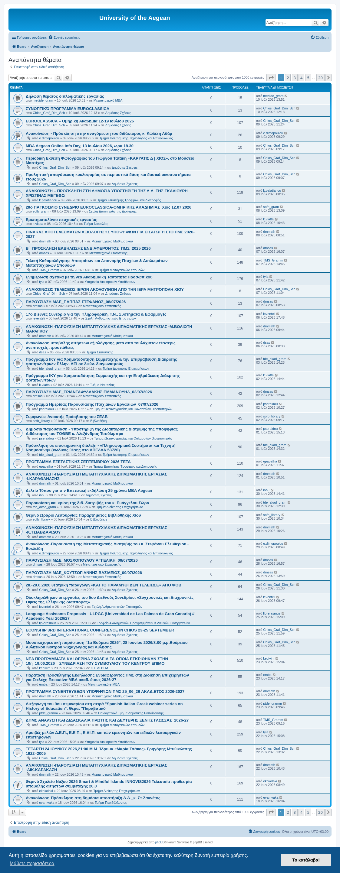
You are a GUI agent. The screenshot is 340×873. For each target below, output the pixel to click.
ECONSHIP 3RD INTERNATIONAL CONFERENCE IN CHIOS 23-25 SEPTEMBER (100, 630)
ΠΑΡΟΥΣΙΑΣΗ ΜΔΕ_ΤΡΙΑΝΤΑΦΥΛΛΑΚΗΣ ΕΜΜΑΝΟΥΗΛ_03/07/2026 (89, 392)
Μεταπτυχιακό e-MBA (104, 684)
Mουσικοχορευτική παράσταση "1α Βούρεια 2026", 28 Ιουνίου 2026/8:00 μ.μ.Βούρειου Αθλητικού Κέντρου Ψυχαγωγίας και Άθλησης (106, 644)
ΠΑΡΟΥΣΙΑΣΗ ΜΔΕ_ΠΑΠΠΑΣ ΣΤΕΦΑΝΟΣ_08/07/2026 (76, 302)
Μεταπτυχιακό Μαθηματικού (112, 241)
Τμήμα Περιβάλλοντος (111, 802)
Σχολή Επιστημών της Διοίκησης (112, 211)
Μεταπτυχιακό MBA (108, 100)
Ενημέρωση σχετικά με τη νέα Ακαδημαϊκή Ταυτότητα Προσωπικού (89, 277)
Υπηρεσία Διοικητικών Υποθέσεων (110, 282)
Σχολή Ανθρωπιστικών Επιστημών (110, 318)
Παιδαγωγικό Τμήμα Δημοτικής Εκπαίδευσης (130, 713)
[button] (271, 77)
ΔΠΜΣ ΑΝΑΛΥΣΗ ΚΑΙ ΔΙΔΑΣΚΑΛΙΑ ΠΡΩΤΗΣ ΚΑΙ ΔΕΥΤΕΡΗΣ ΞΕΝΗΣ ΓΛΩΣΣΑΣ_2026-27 (107, 720)
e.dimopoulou (49, 138)
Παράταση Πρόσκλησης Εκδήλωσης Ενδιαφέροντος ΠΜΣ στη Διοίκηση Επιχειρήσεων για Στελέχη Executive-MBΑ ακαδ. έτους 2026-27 (107, 677)
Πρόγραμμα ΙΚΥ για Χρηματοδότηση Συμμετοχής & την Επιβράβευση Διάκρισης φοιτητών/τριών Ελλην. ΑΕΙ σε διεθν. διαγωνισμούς (101, 361)
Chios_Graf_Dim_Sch (49, 113)
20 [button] (320, 77)
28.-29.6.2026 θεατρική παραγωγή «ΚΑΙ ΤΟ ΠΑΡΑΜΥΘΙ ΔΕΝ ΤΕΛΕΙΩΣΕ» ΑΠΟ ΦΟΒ (103, 585)
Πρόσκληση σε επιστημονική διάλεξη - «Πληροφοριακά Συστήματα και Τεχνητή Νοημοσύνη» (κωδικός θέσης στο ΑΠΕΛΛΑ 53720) (101, 447)
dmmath (45, 241)
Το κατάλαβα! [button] (306, 860)
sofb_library (41, 421)
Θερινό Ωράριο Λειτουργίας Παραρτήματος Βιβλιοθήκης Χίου (83, 515)
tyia (41, 282)
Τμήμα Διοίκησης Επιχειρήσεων (126, 368)
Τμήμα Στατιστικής (100, 352)
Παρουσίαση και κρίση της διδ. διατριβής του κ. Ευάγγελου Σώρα (87, 503)
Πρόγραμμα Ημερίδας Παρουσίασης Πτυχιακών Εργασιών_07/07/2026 (92, 404)
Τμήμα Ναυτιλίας (96, 224)
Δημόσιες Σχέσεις (118, 113)
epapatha (46, 466)
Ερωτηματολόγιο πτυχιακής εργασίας (61, 219)
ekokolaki (46, 791)
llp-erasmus (47, 623)
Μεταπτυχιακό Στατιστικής (108, 253)
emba (43, 684)
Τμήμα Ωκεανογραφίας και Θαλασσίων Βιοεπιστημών (133, 409)
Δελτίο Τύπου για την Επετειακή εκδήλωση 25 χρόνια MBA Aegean (89, 490)
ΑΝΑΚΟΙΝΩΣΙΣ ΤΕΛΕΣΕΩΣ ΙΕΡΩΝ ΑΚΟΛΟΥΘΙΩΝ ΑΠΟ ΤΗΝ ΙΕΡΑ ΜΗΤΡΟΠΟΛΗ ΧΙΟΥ (105, 289)
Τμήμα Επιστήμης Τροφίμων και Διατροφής (129, 200)
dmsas (44, 253)
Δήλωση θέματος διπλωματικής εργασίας (65, 96)
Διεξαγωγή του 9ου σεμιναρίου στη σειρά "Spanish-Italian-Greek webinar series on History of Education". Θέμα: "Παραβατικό (104, 706)
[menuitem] (64, 37)
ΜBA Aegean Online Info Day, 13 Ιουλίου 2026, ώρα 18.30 (80, 146)
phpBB (159, 842)
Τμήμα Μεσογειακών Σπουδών (122, 270)
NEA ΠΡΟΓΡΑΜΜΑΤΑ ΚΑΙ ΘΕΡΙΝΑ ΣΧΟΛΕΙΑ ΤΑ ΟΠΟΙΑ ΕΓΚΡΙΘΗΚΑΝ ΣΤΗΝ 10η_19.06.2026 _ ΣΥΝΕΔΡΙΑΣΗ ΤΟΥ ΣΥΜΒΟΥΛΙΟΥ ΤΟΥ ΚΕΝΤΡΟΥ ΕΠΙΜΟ (97, 661)
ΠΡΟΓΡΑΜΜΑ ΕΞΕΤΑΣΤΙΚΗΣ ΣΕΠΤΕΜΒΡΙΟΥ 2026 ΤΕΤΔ (78, 461)
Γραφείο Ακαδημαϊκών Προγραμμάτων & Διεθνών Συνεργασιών (143, 623)
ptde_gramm (48, 713)
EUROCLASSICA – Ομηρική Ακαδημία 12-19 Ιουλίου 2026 (80, 121)
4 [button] (301, 77)
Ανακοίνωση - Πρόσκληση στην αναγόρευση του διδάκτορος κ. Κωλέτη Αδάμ (99, 133)
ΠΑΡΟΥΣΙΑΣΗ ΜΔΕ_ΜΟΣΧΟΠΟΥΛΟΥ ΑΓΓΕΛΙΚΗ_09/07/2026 (82, 560)
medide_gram (43, 100)
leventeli (39, 318)
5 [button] (308, 77)
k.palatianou (48, 200)
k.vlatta (38, 224)
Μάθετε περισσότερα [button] (32, 863)
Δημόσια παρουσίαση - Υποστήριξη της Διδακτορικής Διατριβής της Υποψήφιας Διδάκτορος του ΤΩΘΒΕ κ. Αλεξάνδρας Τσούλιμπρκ (102, 431)
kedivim (44, 668)
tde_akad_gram (50, 368)
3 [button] (295, 77)
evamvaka (46, 802)
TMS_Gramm (49, 270)
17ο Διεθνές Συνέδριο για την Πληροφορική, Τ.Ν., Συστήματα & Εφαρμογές (96, 314)
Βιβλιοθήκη (98, 421)
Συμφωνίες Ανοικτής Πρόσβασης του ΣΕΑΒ (67, 416)
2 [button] (288, 77)
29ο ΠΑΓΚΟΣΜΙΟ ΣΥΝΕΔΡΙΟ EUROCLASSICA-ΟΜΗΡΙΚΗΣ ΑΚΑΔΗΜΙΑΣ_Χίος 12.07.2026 (108, 207)
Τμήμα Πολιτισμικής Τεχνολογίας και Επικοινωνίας (136, 138)
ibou (42, 495)
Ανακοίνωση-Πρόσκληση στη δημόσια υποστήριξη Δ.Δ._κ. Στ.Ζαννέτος (93, 798)
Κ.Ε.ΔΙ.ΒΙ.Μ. (100, 668)
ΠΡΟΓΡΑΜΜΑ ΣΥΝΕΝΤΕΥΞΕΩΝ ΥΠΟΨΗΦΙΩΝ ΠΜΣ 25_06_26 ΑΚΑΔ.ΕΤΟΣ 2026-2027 (105, 691)
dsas (42, 352)
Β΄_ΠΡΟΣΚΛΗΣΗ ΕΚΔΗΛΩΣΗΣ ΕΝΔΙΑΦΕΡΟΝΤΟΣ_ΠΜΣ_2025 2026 (88, 248)
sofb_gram (40, 211)
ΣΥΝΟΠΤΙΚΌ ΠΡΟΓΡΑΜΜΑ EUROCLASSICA (67, 108)
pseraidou (46, 409)
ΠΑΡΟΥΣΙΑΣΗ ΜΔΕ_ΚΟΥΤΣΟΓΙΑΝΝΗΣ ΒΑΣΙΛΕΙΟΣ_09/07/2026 (84, 572)
